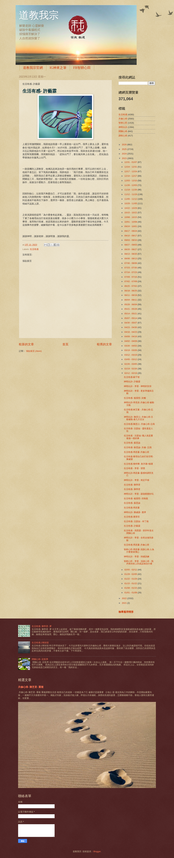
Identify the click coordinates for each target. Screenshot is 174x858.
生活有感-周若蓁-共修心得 (136, 452)
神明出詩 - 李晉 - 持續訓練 (136, 556)
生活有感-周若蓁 (132, 507)
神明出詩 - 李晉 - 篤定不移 (136, 480)
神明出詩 (123, 127)
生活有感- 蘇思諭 (132, 443)
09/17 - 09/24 (130, 231)
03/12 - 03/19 (130, 355)
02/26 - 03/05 (130, 364)
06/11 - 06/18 (130, 295)
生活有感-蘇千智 (132, 377)
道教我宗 (39, 15)
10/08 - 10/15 (130, 217)
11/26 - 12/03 (130, 185)
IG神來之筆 (58, 67)
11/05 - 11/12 (130, 199)
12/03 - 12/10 (130, 180)
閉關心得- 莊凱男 (40, 659)
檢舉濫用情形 (126, 611)
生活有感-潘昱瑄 (132, 516)
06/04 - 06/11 (130, 300)
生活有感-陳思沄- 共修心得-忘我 (139, 424)
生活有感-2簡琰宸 (40, 642)
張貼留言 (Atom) (34, 351)
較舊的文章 (104, 344)
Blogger (97, 851)
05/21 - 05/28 (130, 309)
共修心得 (123, 118)
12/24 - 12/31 (130, 167)
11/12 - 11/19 (130, 194)
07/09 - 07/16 (130, 277)
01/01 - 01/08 (130, 592)
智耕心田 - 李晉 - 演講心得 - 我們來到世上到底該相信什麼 (138, 562)
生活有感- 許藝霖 (132, 526)
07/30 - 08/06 (130, 263)
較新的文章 (26, 344)
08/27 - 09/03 (130, 244)
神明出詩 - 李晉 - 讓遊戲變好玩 (139, 494)
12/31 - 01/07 (130, 162)
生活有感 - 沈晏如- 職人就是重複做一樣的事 (138, 436)
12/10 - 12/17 (130, 176)
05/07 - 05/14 (130, 318)
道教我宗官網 (33, 67)
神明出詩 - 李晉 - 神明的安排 (137, 386)
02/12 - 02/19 (130, 373)
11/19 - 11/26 (130, 189)
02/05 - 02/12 (130, 569)
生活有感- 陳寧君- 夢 (42, 626)
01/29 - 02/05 (130, 574)
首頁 (65, 344)
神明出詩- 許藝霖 (132, 381)
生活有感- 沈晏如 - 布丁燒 (136, 521)
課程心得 (123, 135)
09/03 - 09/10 (130, 240)
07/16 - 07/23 (130, 272)
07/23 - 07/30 (130, 267)
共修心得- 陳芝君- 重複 (31, 687)
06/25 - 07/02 (130, 286)
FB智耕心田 (81, 67)
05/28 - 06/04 (130, 304)
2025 (124, 149)
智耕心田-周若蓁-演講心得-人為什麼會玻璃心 (139, 550)
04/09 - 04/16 (130, 336)
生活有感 (34, 249)
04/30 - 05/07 (130, 322)
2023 (124, 158)
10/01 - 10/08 (130, 222)
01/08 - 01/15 (130, 588)
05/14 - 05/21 (130, 313)
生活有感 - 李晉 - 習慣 (134, 468)
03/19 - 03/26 (130, 350)
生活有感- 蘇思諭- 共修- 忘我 (138, 447)
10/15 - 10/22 (130, 212)
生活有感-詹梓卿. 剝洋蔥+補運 (138, 464)
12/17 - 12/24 (130, 171)
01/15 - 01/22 (130, 583)
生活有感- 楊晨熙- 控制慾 (136, 498)
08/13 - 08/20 (130, 254)
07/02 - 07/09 (130, 281)
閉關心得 (123, 131)
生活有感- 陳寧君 (132, 484)
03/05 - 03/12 (130, 359)
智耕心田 (123, 123)
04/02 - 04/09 (130, 341)
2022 (124, 598)
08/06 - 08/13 (130, 258)
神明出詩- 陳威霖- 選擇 (135, 512)
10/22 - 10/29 (130, 208)
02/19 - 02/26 (130, 368)
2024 (124, 153)
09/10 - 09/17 (130, 235)
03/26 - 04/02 (130, 345)
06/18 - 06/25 (130, 290)
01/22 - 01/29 (130, 579)
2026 (124, 144)
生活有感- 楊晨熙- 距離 (135, 398)
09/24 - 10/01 (130, 226)
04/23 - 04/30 (130, 327)
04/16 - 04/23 (130, 332)
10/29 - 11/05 (130, 203)
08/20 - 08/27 (130, 249)
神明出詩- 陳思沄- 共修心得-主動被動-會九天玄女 (138, 418)
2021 (124, 603)
